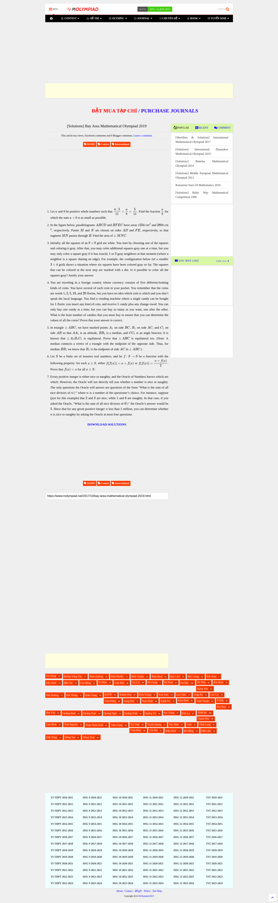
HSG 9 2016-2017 (92, 837)
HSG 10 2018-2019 (123, 850)
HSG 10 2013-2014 (123, 817)
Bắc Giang (193, 676)
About (119, 891)
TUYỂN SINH (218, 18)
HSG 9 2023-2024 (92, 883)
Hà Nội (184, 683)
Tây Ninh (174, 724)
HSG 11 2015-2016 (153, 830)
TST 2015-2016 (214, 830)
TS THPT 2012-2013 (62, 810)
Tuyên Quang (154, 724)
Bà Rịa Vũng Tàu (73, 676)
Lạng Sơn (129, 701)
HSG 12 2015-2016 (184, 830)
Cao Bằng (85, 683)
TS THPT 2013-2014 (62, 817)
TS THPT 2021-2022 (62, 870)
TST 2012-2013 (214, 810)
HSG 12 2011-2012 (184, 804)
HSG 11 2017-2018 (153, 843)
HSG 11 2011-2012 (153, 804)
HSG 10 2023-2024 (123, 883)
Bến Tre (68, 683)
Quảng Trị (150, 713)
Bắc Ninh (51, 683)
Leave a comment (143, 135)
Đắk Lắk (206, 731)
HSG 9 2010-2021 (92, 797)
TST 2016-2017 (214, 837)
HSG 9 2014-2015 (92, 824)
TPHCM (202, 712)
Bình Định (157, 676)
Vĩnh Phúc (135, 730)
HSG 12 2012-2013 (184, 810)
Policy (147, 891)
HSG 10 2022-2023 (123, 876)
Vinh (189, 724)
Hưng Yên (202, 688)
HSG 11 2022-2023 (153, 876)
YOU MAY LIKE (187, 260)
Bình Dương (96, 676)
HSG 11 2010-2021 (153, 797)
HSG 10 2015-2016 (123, 830)
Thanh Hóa (203, 718)
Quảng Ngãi (110, 713)
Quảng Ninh (130, 713)
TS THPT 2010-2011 (62, 797)
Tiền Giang (117, 725)
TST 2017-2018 (214, 843)
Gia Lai (136, 682)
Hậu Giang (91, 695)
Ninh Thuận (202, 701)
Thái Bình (51, 724)
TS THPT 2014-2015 (62, 824)
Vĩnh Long (204, 724)
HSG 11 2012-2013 (153, 810)
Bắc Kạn (211, 676)
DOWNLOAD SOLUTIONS (106, 424)
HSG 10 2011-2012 (123, 804)
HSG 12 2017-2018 (184, 843)
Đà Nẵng (189, 731)
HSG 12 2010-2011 (184, 797)
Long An (198, 694)
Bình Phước (117, 676)
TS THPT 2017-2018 (62, 843)
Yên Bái (153, 730)
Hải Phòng (72, 695)
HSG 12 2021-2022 (184, 870)
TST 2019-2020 (214, 857)
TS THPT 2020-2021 (62, 863)
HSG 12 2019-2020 (184, 857)
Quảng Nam (89, 713)
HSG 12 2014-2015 (184, 824)
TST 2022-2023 (214, 876)
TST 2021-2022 (214, 870)
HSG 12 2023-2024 (184, 883)
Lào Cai (214, 694)
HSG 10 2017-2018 (123, 843)
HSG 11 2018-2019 (153, 850)
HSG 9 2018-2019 (92, 850)
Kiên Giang (145, 694)
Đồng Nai (70, 737)
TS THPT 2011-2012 (62, 804)
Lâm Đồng (110, 701)
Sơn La (186, 713)
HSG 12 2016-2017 (184, 837)
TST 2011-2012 (214, 804)
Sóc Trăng (169, 712)
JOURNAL (143, 18)
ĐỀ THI (94, 18)
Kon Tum (163, 694)
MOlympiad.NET (146, 896)
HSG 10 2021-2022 (123, 870)
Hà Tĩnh (201, 682)
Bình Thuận (137, 676)
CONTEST (70, 18)
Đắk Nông (51, 737)
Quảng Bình (69, 713)
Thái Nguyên (71, 724)
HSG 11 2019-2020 (153, 857)
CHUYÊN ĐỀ (169, 18)
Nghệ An (165, 701)
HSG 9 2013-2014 (92, 817)
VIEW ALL (222, 261)
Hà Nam (168, 682)
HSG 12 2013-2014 (184, 817)
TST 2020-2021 (214, 863)
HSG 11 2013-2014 (153, 817)
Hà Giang (152, 682)
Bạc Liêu (175, 676)
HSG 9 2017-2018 (92, 843)
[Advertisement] (139, 48)
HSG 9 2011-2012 (92, 804)
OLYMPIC (118, 18)
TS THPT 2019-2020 (62, 857)
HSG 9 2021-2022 (92, 870)
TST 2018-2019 (214, 850)
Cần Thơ (119, 683)
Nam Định (147, 701)
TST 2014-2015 (214, 824)
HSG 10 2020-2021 (123, 863)
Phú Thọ (221, 707)
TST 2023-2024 (214, 883)
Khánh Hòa (125, 694)
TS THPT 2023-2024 (62, 883)
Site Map (157, 891)
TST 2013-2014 (214, 817)
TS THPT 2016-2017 (62, 837)
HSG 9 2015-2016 (92, 830)
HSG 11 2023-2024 (153, 883)
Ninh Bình (183, 700)
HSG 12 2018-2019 (184, 850)
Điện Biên (170, 731)
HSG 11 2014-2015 (153, 824)
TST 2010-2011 (214, 797)
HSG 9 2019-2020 (92, 857)
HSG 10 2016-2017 (123, 837)
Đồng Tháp (89, 737)
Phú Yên (50, 712)
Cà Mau (103, 682)
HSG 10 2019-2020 (123, 857)
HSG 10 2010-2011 (123, 797)
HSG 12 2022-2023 (184, 876)
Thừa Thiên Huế (94, 725)
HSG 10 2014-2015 (123, 824)
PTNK (220, 700)
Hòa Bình (218, 682)
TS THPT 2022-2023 (62, 876)
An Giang (51, 676)
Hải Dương (52, 695)
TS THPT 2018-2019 (62, 850)
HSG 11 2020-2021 (153, 863)
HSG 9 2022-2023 (92, 876)
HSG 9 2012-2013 (92, 810)
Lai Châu (181, 694)
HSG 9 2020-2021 (92, 863)
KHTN (108, 694)
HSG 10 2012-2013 (123, 810)
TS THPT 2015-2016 (62, 830)
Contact (129, 891)
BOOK (194, 18)
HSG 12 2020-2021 (184, 863)
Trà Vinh (134, 724)
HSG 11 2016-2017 (153, 837)
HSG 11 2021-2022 (153, 870)
